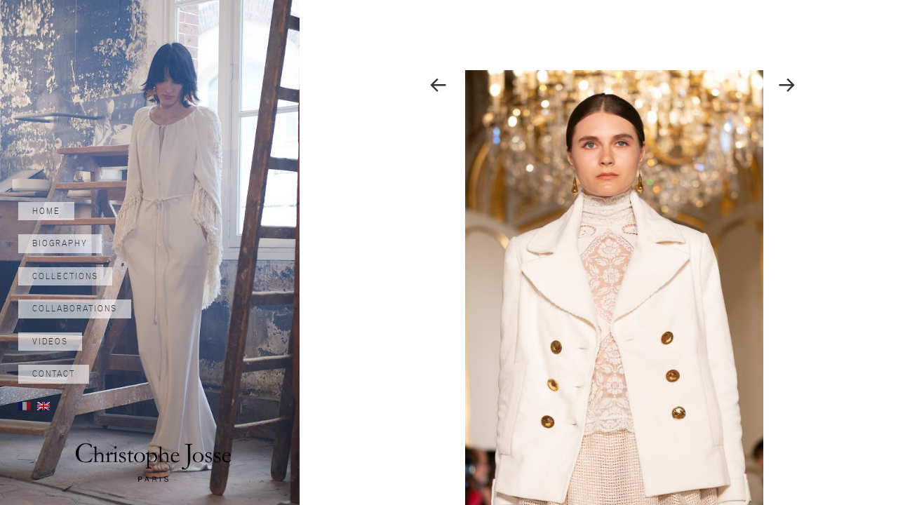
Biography (60, 243)
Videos (50, 341)
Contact (53, 374)
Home (46, 211)
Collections (65, 276)
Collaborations (74, 308)
